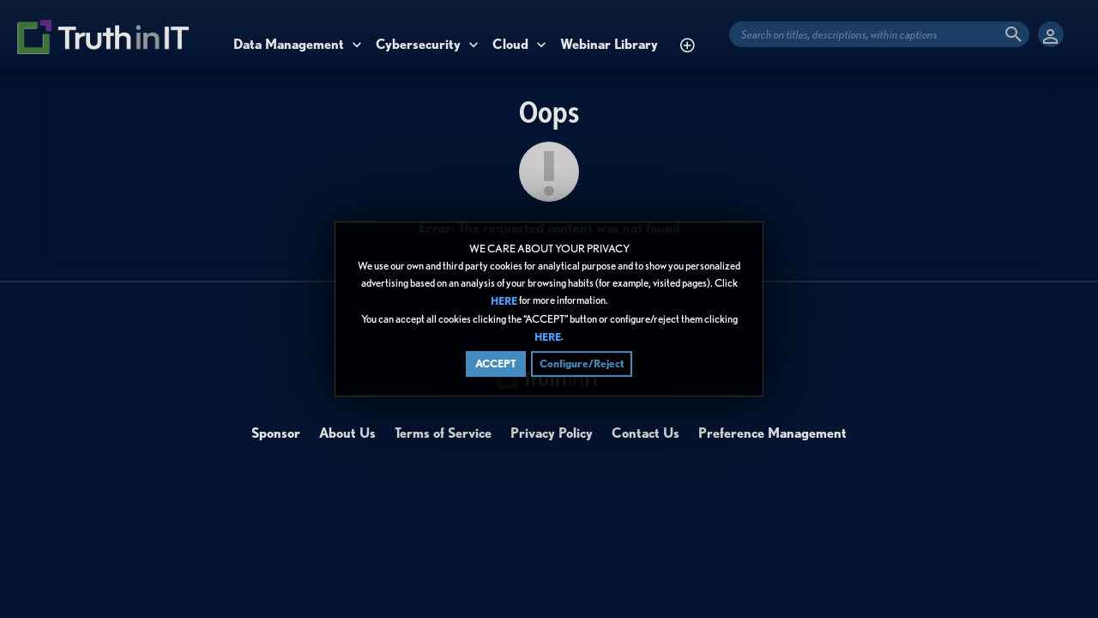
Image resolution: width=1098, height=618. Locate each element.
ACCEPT (495, 363)
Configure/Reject (582, 363)
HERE (504, 301)
